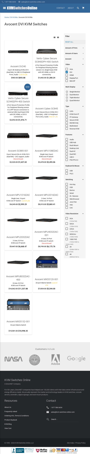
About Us (7, 407)
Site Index (70, 443)
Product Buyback (10, 420)
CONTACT (60, 8)
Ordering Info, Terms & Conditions (16, 416)
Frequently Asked (10, 411)
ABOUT (71, 8)
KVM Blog (8, 424)
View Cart (7, 428)
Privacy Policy (80, 443)
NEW (27, 87)
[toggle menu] (4, 8)
